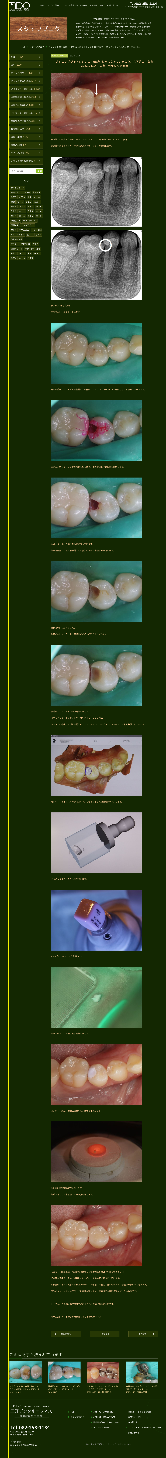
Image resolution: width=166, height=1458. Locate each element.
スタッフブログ (37, 47)
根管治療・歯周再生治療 (104, 1419)
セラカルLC (37, 230)
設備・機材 (19, 137)
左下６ (39, 216)
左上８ (37, 197)
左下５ (22, 216)
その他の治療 (20, 153)
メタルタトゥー (17, 234)
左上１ (22, 211)
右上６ (39, 211)
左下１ (30, 258)
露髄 (13, 202)
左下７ (30, 216)
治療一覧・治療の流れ (103, 1414)
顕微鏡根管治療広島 (24, 97)
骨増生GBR (16, 220)
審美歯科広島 (20, 129)
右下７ (30, 234)
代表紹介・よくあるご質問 (139, 1414)
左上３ (22, 258)
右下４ (14, 258)
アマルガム (24, 230)
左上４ (22, 206)
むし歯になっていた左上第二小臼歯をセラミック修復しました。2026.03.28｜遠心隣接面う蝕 (102, 1391)
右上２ (14, 253)
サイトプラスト (17, 188)
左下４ (14, 216)
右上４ (30, 206)
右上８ (36, 244)
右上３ (22, 253)
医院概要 (95, 5)
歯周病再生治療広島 (23, 121)
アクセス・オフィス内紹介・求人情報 (144, 1429)
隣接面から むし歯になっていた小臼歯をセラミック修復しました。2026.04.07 (64, 1391)
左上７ (37, 202)
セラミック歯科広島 (57, 47)
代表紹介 (85, 5)
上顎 (39, 249)
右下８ (22, 197)
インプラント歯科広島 (24, 113)
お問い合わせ (114, 5)
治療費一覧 (75, 5)
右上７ (29, 202)
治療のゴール (16, 249)
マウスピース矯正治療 (20, 244)
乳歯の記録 (18, 145)
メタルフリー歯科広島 (25, 89)
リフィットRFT (30, 220)
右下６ (14, 197)
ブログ (104, 5)
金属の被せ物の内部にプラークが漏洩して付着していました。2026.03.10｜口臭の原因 (141, 1391)
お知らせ (17, 57)
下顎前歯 (15, 225)
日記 (16, 65)
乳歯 (30, 197)
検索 (39, 171)
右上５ (14, 230)
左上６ (39, 206)
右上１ (30, 211)
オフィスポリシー (22, 73)
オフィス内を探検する (23, 161)
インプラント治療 (101, 1429)
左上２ (14, 211)
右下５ (20, 202)
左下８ (38, 234)
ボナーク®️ (29, 249)
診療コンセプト (48, 5)
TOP (23, 47)
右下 (30, 253)
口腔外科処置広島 (22, 105)
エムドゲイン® (27, 225)
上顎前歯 (37, 192)
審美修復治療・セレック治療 (106, 1424)
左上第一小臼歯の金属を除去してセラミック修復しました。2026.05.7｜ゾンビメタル (25, 1391)
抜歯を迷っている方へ (20, 192)
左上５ (14, 206)
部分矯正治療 (16, 239)
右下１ (37, 253)
